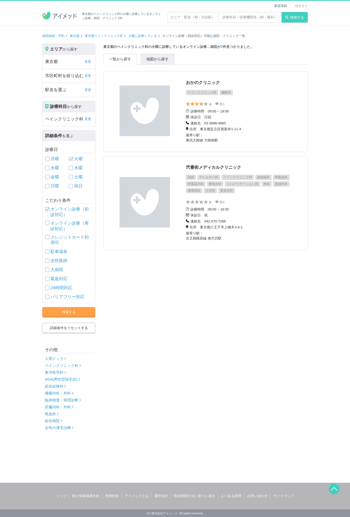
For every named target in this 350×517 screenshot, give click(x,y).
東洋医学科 (54, 372)
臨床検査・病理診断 (61, 400)
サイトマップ (283, 496)
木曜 (78, 168)
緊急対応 (58, 278)
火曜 (78, 159)
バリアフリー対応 (67, 297)
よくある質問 (231, 496)
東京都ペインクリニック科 (104, 36)
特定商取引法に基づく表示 (194, 496)
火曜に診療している (142, 36)
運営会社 (161, 496)
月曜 (54, 159)
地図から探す (157, 59)
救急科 (50, 414)
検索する (294, 17)
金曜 (54, 177)
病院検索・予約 (53, 36)
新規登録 (280, 6)
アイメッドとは (137, 496)
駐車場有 (58, 251)
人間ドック (54, 358)
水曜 (54, 168)
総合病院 (52, 421)
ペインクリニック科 (61, 365)
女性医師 (58, 260)
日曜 (54, 186)
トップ (61, 496)
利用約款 (112, 496)
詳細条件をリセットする (69, 328)
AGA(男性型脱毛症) (61, 379)
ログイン (301, 6)
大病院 (56, 269)
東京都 (74, 36)
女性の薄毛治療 (58, 428)
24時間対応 (61, 287)
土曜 (78, 177)
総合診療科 (54, 386)
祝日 (78, 186)
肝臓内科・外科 (58, 407)
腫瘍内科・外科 (58, 393)
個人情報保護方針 (86, 496)
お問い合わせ (257, 496)
